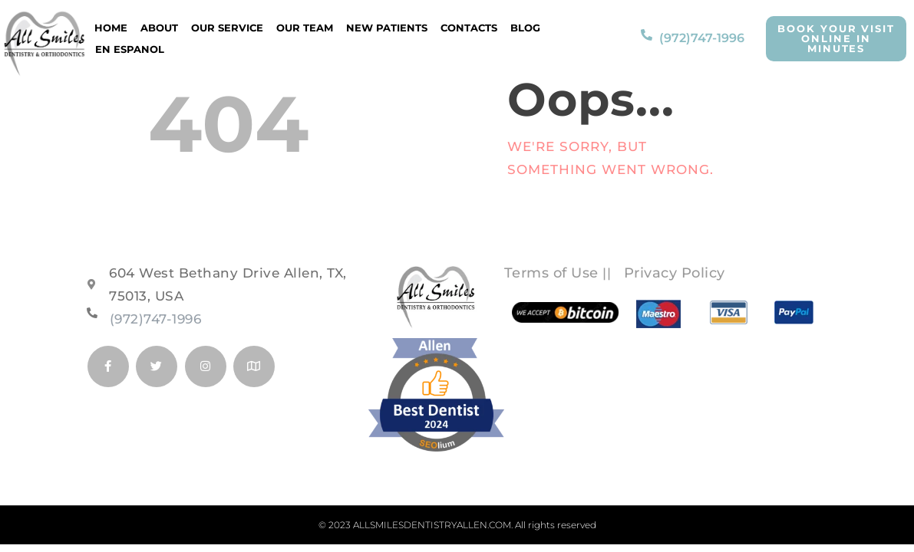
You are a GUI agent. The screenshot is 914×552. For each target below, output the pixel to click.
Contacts (469, 27)
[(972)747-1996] (646, 38)
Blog (525, 27)
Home (110, 27)
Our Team (304, 27)
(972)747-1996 (701, 38)
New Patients (386, 27)
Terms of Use (551, 272)
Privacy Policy (674, 272)
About (159, 27)
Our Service (227, 27)
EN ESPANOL (129, 49)
